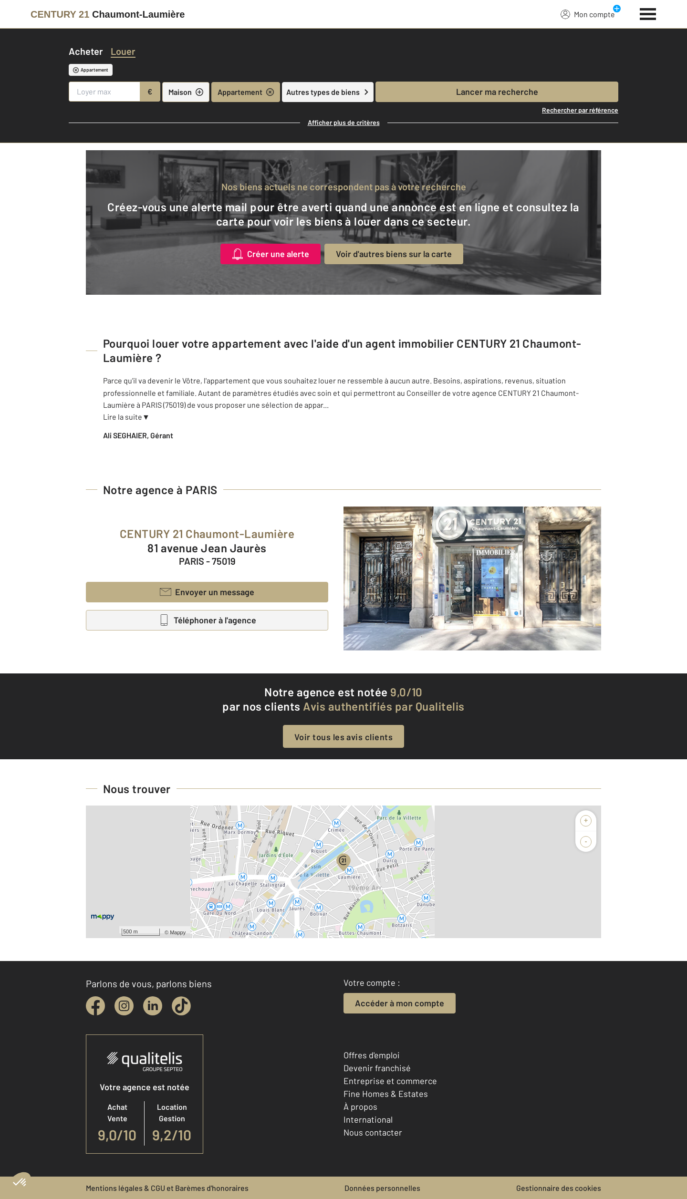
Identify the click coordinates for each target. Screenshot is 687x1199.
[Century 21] (108, 14)
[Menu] (648, 13)
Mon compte (588, 14)
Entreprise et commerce (390, 1080)
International (368, 1119)
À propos (360, 1106)
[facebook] (95, 1005)
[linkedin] (152, 1005)
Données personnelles (382, 1187)
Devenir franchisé (377, 1068)
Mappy (178, 932)
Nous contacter (373, 1132)
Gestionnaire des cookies (558, 1187)
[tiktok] (181, 1005)
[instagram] (124, 1005)
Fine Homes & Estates (386, 1093)
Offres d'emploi (372, 1055)
